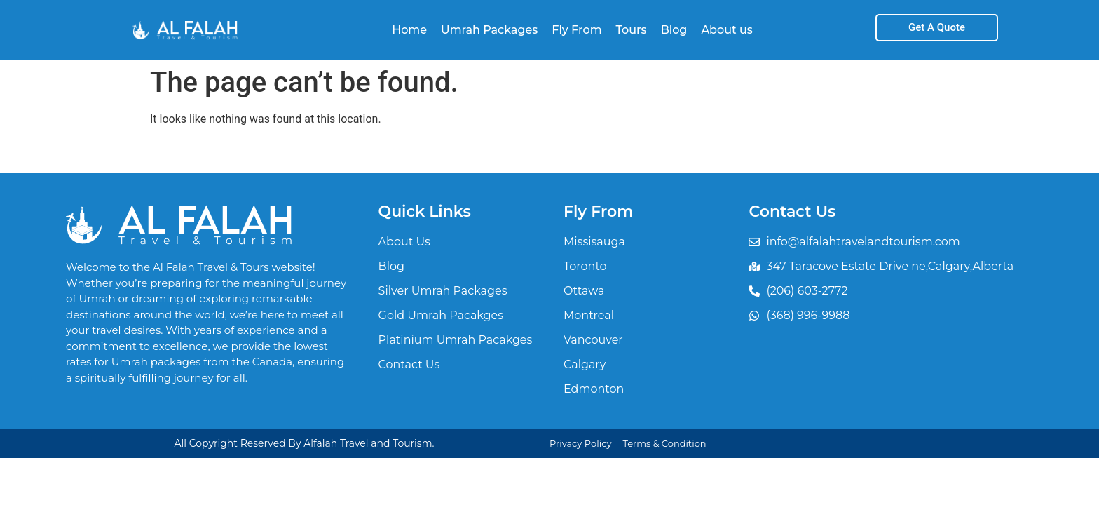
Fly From (576, 29)
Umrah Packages (489, 29)
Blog (674, 29)
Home (409, 29)
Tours (631, 29)
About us (726, 29)
